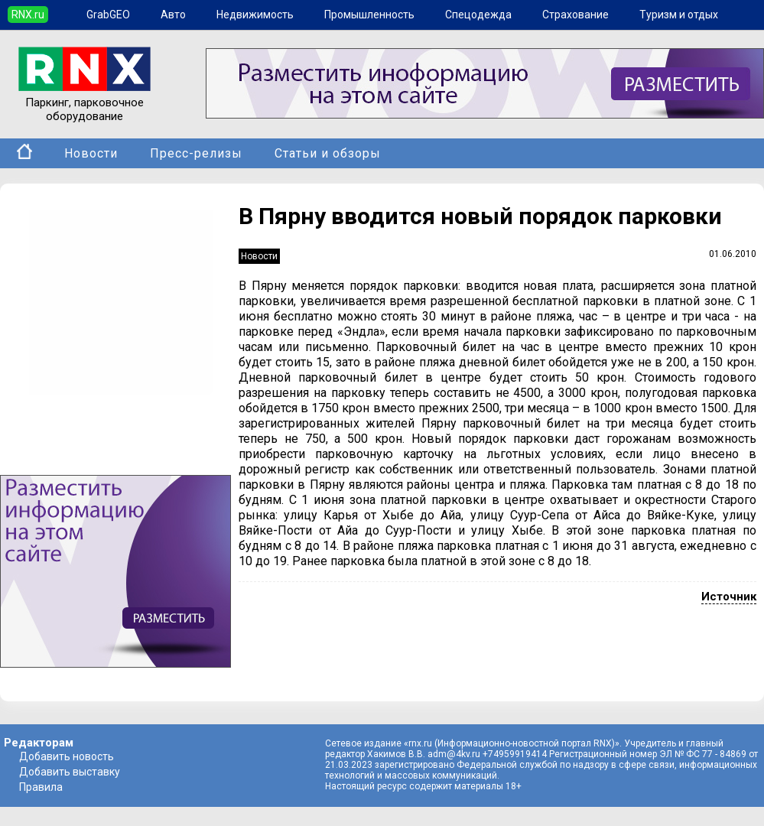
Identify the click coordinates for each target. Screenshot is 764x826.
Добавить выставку (69, 772)
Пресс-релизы (196, 153)
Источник (728, 596)
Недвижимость (255, 14)
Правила (41, 787)
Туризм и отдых (678, 14)
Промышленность (369, 14)
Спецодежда (478, 14)
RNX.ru (27, 14)
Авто (173, 14)
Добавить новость (66, 756)
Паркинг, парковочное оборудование (84, 102)
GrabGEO (108, 14)
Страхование (575, 14)
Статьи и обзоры (328, 153)
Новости (91, 153)
